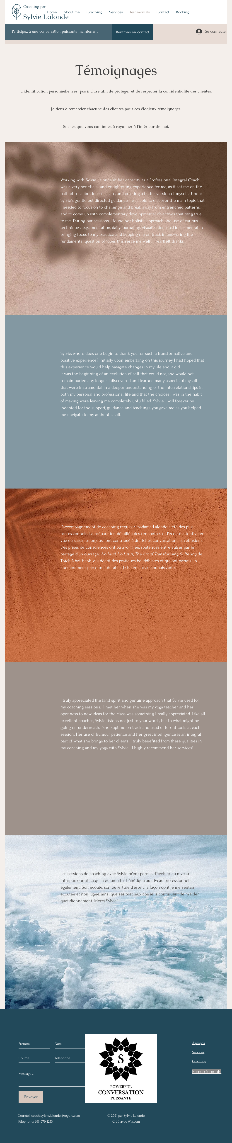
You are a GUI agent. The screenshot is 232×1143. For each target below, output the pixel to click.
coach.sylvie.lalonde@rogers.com (55, 1116)
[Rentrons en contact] (132, 32)
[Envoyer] (31, 1097)
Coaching (31, 7)
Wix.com (134, 1121)
